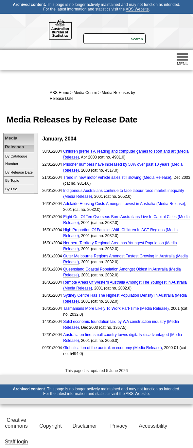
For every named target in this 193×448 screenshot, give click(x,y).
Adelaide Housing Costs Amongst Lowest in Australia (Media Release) (124, 203)
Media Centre (85, 92)
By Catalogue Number (16, 160)
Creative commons (16, 423)
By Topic (12, 180)
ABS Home (59, 92)
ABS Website (137, 9)
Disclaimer (85, 426)
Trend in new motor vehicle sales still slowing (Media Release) (117, 177)
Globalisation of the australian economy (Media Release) (112, 347)
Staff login (16, 441)
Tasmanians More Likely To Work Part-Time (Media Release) (116, 308)
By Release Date (19, 172)
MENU (182, 59)
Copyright (50, 426)
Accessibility (153, 426)
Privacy (118, 426)
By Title (11, 189)
